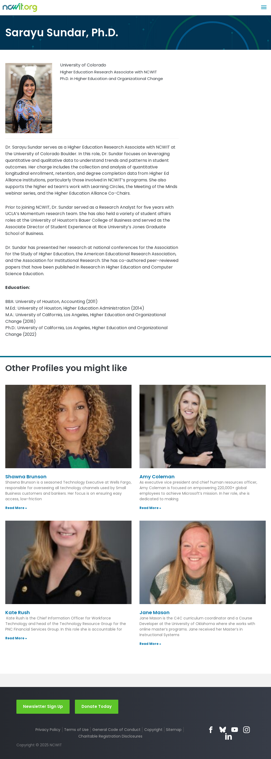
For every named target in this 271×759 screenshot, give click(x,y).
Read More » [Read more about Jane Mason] (150, 643)
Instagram (246, 729)
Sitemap (174, 729)
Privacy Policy (47, 729)
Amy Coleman (157, 476)
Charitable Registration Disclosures (110, 736)
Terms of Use (76, 729)
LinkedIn (228, 736)
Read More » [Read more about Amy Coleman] (150, 508)
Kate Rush (17, 612)
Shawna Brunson (26, 476)
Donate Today (97, 706)
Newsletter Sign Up (43, 706)
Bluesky (222, 729)
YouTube (234, 729)
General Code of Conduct (116, 729)
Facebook (210, 729)
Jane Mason (154, 612)
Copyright (153, 729)
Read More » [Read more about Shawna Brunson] (16, 508)
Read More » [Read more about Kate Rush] (16, 638)
